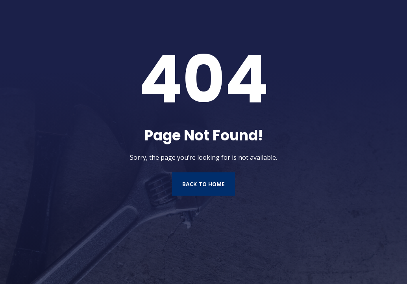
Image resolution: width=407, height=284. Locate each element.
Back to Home (203, 184)
